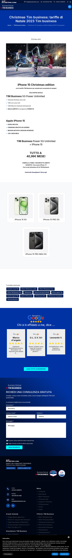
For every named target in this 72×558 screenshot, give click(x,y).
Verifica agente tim (24, 468)
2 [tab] (35, 366)
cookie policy (47, 544)
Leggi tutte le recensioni (36, 369)
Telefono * (40, 413)
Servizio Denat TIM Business (45, 527)
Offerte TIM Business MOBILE (46, 519)
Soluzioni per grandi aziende (41, 292)
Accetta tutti (64, 554)
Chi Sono (40, 507)
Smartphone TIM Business (45, 501)
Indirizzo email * (11, 413)
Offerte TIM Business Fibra (14, 292)
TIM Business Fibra (40, 296)
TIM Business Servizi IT (44, 532)
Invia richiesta (14, 447)
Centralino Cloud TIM (12, 289)
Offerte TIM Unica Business (45, 525)
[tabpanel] (16, 343)
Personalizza (8, 554)
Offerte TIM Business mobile (28, 289)
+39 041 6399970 (60, 2)
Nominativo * (10, 405)
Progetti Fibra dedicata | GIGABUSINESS (18, 522)
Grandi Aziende (42, 494)
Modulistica (11, 468)
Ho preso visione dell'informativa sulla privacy (21, 440)
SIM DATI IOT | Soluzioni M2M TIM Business (19, 519)
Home (9, 25)
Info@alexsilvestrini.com (32, 2)
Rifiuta (55, 554)
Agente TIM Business (26, 296)
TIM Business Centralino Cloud (46, 522)
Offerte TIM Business (43, 496)
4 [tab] (40, 366)
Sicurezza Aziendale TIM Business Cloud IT (19, 525)
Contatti (40, 509)
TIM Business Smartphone (55, 296)
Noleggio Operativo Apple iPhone (16, 517)
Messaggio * (10, 421)
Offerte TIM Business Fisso (46, 289)
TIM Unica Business (12, 299)
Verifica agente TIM (57, 292)
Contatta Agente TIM (12, 296)
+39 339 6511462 (47, 2)
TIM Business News (20, 25)
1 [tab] (32, 366)
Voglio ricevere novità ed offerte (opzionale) (20, 443)
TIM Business (27, 292)
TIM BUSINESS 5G (43, 530)
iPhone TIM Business (13, 534)
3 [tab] (37, 366)
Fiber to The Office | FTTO (14, 527)
